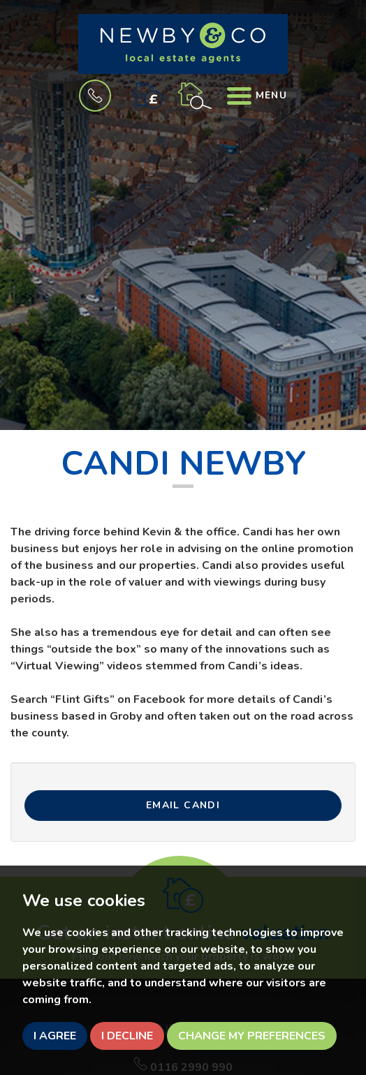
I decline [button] (127, 1036)
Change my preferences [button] (251, 1036)
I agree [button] (55, 1036)
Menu (257, 95)
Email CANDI (183, 805)
